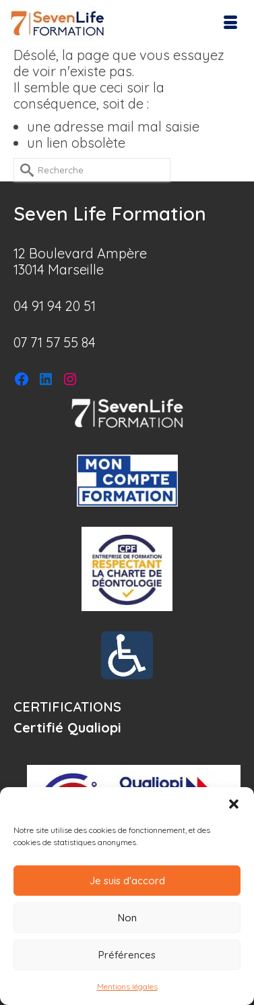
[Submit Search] (23, 169)
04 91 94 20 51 (54, 305)
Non (127, 917)
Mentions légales (127, 986)
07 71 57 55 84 (54, 342)
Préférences (127, 954)
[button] (234, 804)
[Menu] (230, 23)
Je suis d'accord (127, 880)
